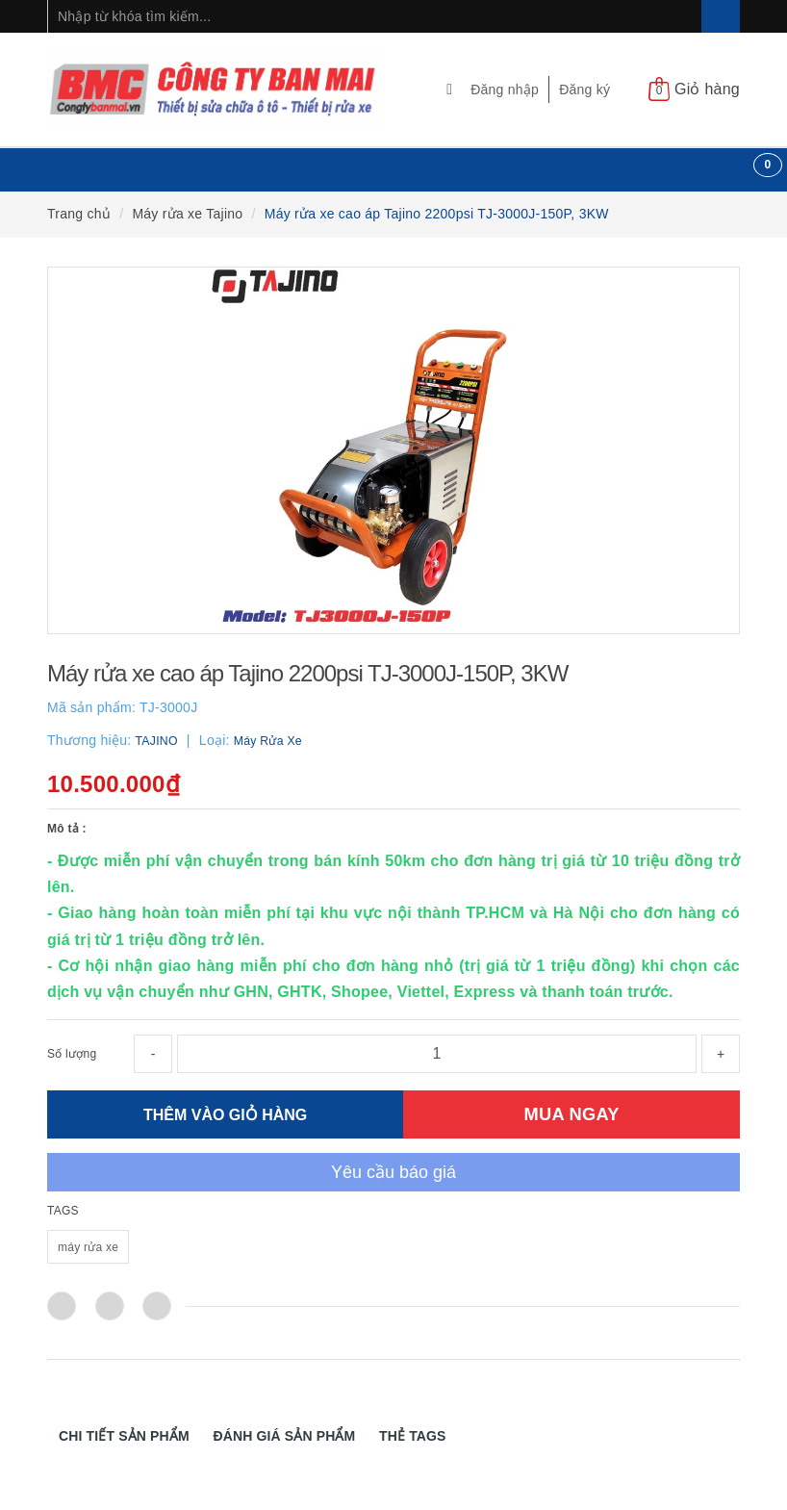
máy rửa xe (88, 1247)
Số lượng (71, 1054)
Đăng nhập (504, 89)
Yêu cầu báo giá (393, 1172)
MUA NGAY (572, 1114)
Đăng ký (584, 89)
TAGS (63, 1210)
